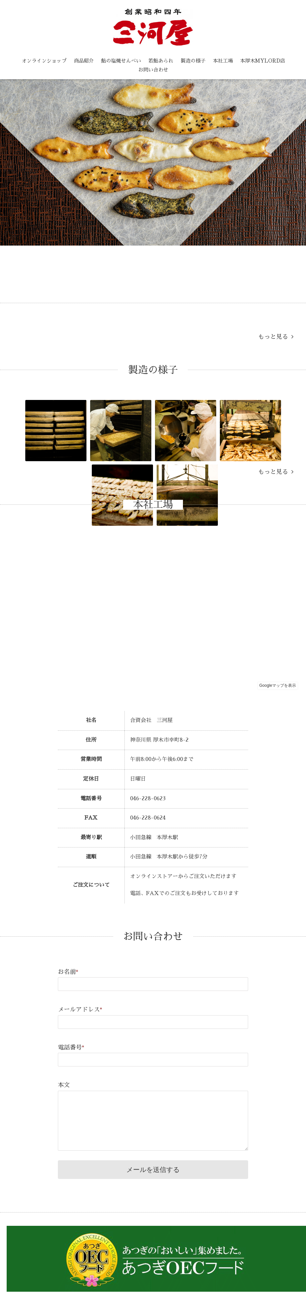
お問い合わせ (153, 69)
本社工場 (223, 60)
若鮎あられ (160, 60)
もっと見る (275, 337)
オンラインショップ (44, 60)
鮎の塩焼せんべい (121, 60)
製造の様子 (193, 60)
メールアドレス (80, 1010)
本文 (64, 1085)
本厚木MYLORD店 (262, 60)
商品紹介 (84, 60)
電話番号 (71, 1047)
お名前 (68, 972)
